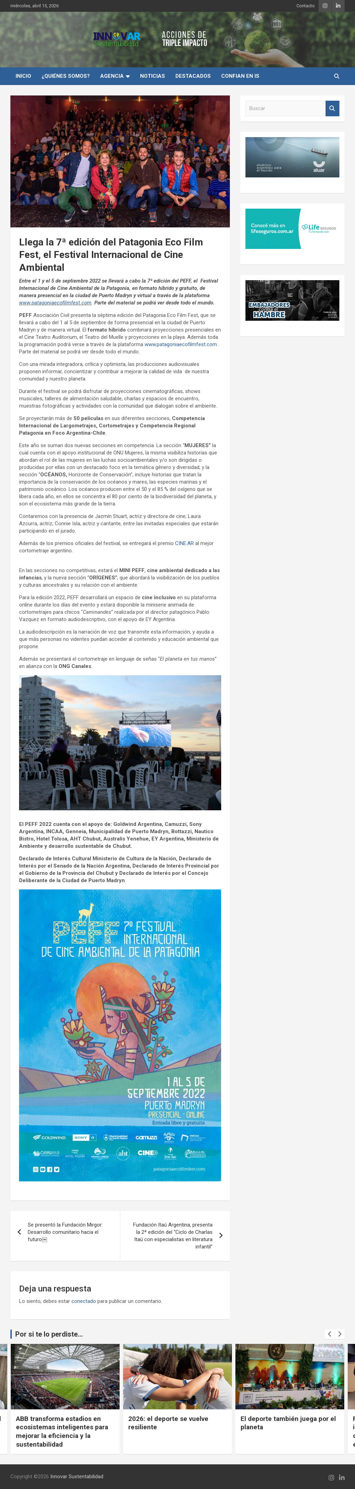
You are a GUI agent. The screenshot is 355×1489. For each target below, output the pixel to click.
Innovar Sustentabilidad (76, 1476)
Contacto (305, 5)
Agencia (112, 76)
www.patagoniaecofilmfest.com (55, 303)
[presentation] (330, 1334)
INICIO (23, 76)
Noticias (152, 76)
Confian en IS (240, 76)
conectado (83, 1301)
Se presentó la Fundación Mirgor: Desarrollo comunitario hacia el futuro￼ (65, 1232)
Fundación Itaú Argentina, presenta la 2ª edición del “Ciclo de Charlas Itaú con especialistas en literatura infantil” (173, 1236)
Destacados (193, 76)
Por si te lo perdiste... (49, 1334)
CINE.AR (184, 543)
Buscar (332, 108)
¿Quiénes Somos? (66, 76)
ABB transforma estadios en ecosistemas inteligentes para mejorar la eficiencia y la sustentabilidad (62, 1431)
